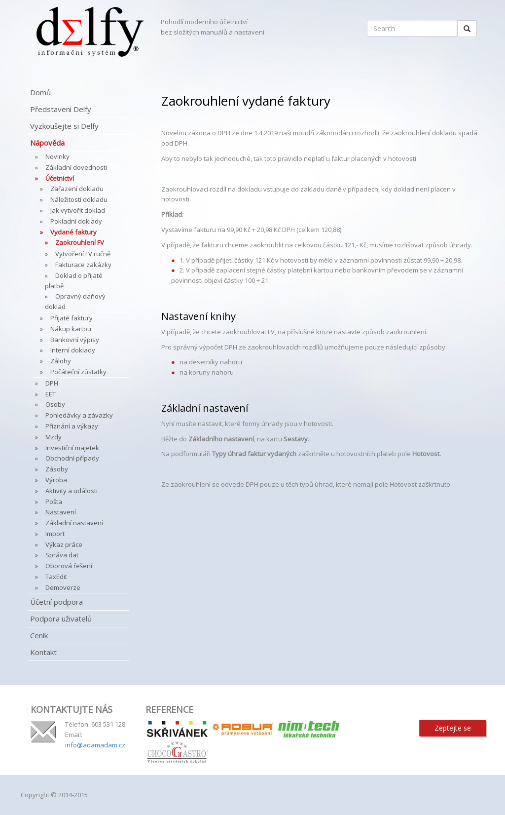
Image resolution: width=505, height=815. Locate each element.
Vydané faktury (73, 232)
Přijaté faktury (71, 317)
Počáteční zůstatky (78, 371)
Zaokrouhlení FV (79, 242)
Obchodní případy (72, 458)
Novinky (57, 156)
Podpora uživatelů (61, 618)
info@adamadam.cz (95, 744)
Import (55, 533)
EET (50, 393)
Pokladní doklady (76, 221)
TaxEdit (56, 576)
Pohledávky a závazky (79, 415)
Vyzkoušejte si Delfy (64, 126)
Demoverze (62, 587)
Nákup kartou (70, 328)
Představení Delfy (60, 109)
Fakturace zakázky (83, 264)
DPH (51, 383)
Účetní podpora (56, 602)
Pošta (53, 501)
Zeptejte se (452, 728)
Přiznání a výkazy (71, 426)
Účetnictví (59, 178)
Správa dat (61, 554)
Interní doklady (72, 350)
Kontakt (43, 652)
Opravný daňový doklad (75, 301)
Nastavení (60, 511)
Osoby (55, 404)
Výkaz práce (63, 544)
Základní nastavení (74, 522)
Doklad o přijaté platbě (74, 280)
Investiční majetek (72, 447)
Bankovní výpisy (74, 339)
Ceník (39, 635)
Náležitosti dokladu (79, 199)
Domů (40, 92)
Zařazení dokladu (77, 188)
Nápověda (47, 143)
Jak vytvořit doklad (77, 210)
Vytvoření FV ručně (82, 253)
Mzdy (53, 436)
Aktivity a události (71, 490)
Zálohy (60, 360)
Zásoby (56, 469)
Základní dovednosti (76, 167)
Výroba (56, 479)
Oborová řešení (68, 565)
